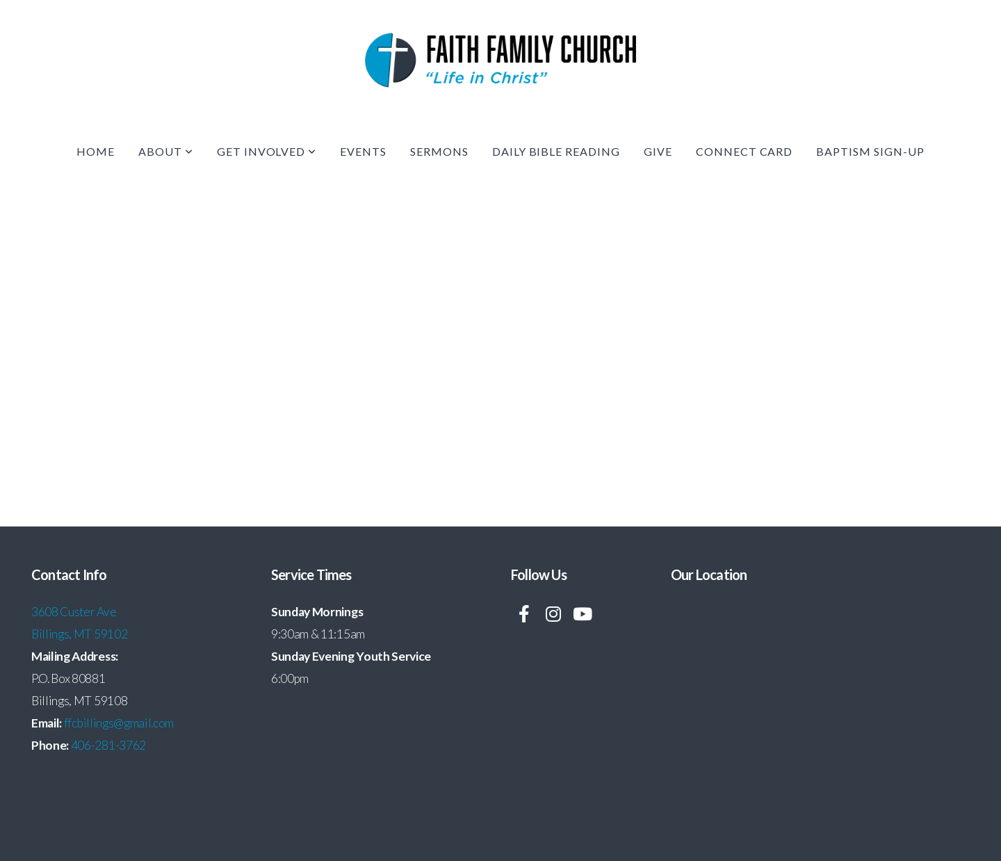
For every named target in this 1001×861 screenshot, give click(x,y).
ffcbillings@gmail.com (119, 723)
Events (363, 151)
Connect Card (744, 151)
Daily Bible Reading (556, 151)
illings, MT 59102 (83, 634)
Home (95, 151)
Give (658, 151)
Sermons (439, 151)
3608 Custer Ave (74, 611)
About (165, 151)
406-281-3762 (108, 745)
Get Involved (266, 151)
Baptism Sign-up (870, 151)
